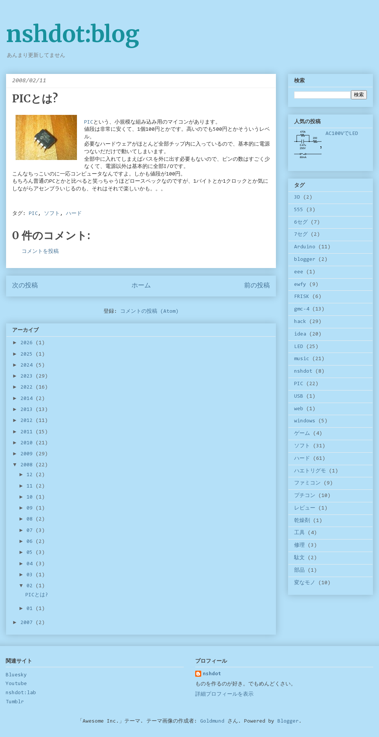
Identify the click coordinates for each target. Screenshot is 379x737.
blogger (304, 259)
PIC (33, 213)
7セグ (301, 234)
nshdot (303, 371)
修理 (299, 545)
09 (31, 508)
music (301, 359)
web (298, 409)
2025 (28, 354)
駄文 (299, 558)
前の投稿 (257, 286)
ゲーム (302, 433)
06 (31, 541)
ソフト (52, 213)
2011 (28, 432)
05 (31, 552)
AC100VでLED (342, 133)
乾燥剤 (302, 521)
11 (31, 486)
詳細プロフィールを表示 (224, 694)
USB (298, 396)
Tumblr (15, 702)
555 (298, 210)
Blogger (288, 721)
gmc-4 (301, 309)
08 (31, 519)
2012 (28, 420)
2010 (28, 443)
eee (298, 272)
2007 (28, 623)
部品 (299, 570)
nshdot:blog (72, 34)
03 (31, 575)
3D (297, 197)
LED (298, 347)
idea (300, 334)
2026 (28, 343)
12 (31, 475)
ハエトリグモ (310, 471)
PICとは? (36, 595)
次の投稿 (25, 286)
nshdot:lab (21, 693)
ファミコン (307, 483)
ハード (74, 213)
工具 (299, 533)
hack (300, 322)
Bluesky (16, 675)
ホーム (141, 286)
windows (304, 421)
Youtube (16, 684)
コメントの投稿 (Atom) (149, 311)
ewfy (300, 284)
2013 (28, 409)
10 (31, 497)
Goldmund (212, 721)
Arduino (304, 247)
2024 (28, 365)
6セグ (301, 222)
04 (31, 564)
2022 (28, 387)
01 (31, 609)
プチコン (304, 496)
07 (31, 530)
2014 (28, 398)
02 (31, 586)
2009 (28, 454)
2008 (28, 465)
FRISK (301, 297)
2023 (28, 376)
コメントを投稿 (40, 251)
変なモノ (304, 583)
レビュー (304, 508)
